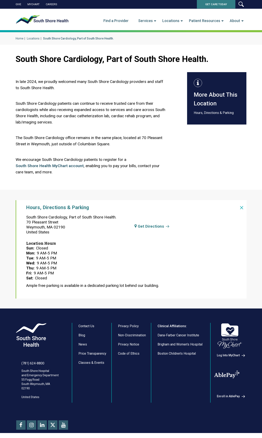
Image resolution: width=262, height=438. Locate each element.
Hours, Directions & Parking (214, 113)
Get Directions (149, 226)
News (82, 344)
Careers (51, 4)
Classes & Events (91, 363)
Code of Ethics (128, 353)
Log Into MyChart (228, 355)
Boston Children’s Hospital (177, 353)
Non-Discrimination (132, 335)
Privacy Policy (128, 326)
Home (20, 38)
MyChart (33, 4)
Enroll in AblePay (228, 396)
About (235, 21)
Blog (81, 335)
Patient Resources (204, 21)
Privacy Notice (128, 344)
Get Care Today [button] (216, 4)
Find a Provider (116, 21)
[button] (241, 4)
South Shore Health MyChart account (50, 165)
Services (145, 21)
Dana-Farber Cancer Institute (178, 335)
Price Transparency (92, 353)
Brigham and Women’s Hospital (180, 344)
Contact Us (86, 326)
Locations (170, 21)
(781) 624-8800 (32, 363)
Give (18, 4)
